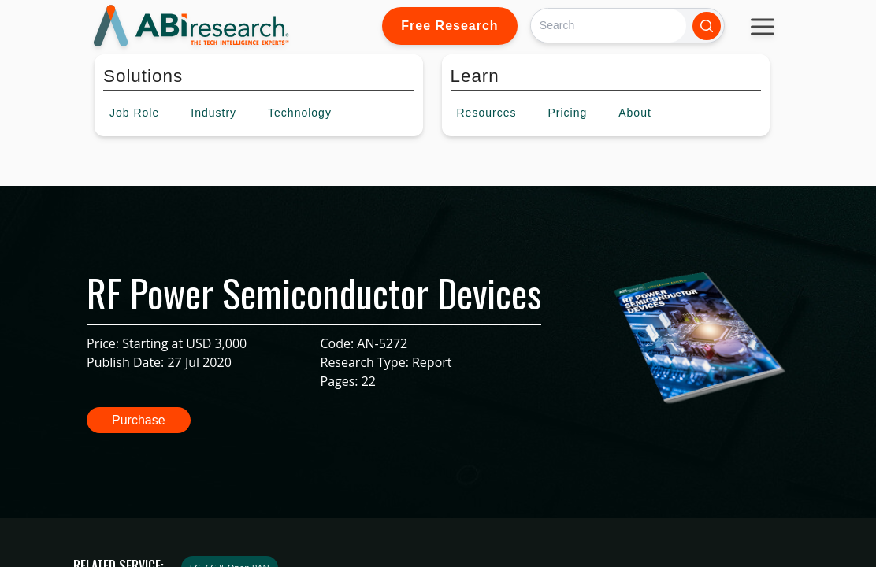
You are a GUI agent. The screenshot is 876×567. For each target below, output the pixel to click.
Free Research (449, 25)
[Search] (608, 26)
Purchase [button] (138, 420)
